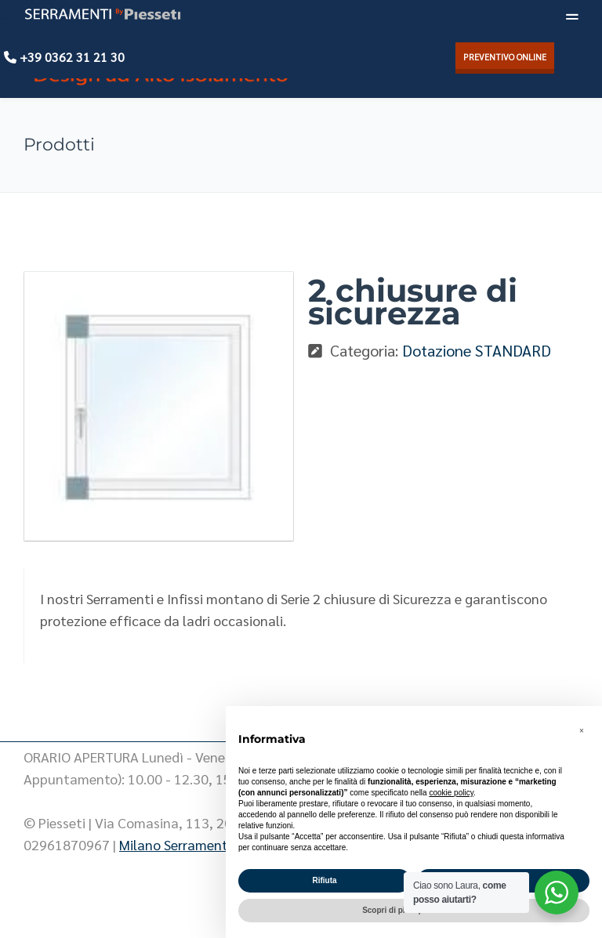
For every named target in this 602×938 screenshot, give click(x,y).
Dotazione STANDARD (476, 350)
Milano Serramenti (175, 844)
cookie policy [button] (451, 792)
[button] (581, 731)
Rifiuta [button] (324, 880)
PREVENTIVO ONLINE (504, 57)
